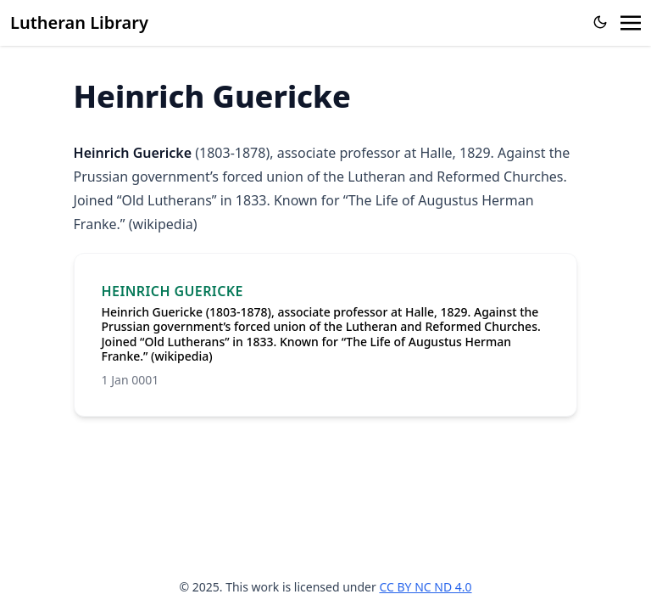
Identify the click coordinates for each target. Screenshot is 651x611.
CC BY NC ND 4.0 (425, 587)
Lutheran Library (79, 22)
